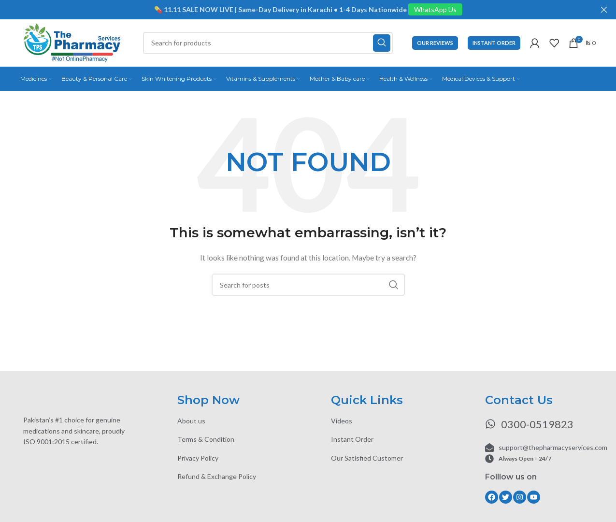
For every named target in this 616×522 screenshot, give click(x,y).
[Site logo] (74, 43)
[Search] (270, 43)
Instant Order (494, 43)
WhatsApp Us (435, 9)
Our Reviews (435, 43)
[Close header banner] (604, 9)
